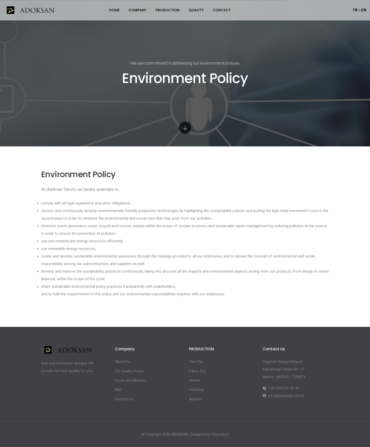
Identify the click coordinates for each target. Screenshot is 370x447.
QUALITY (196, 10)
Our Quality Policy (129, 371)
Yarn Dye (196, 361)
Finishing (196, 389)
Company (137, 10)
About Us (122, 361)
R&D (118, 389)
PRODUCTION (168, 10)
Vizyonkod (220, 434)
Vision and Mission (130, 380)
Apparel (195, 399)
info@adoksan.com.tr (286, 395)
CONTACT (222, 10)
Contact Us (124, 399)
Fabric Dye (197, 371)
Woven (194, 380)
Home (114, 10)
